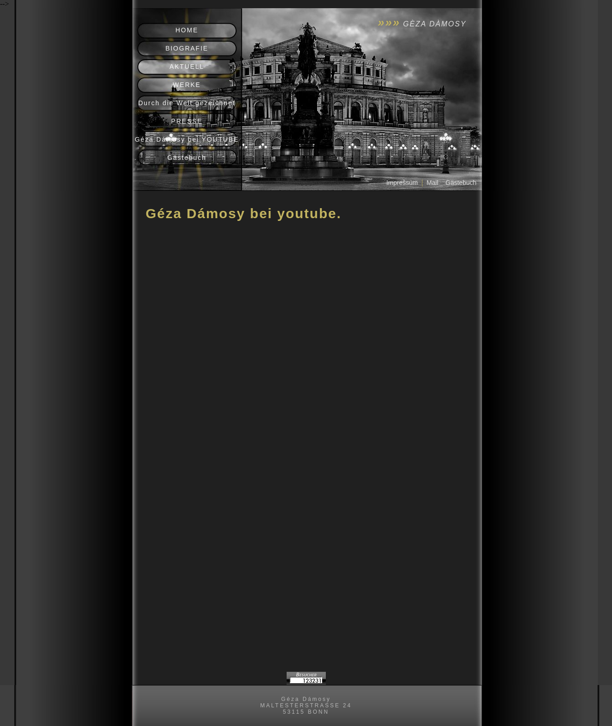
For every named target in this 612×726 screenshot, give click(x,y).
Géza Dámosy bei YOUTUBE (187, 139)
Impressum (402, 182)
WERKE (187, 84)
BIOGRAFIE (186, 48)
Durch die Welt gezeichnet (186, 103)
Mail (432, 182)
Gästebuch (186, 157)
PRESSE (187, 121)
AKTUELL (187, 66)
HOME (186, 30)
